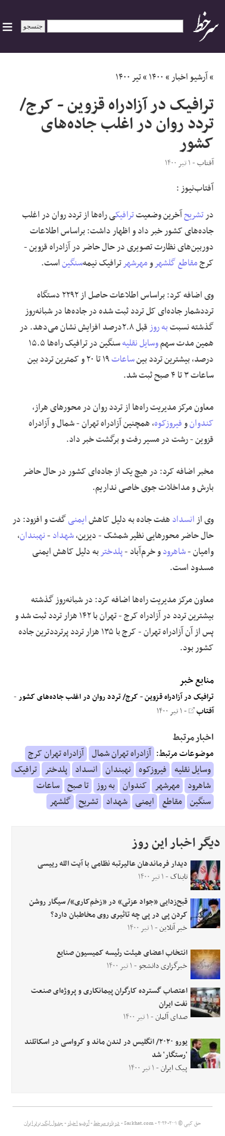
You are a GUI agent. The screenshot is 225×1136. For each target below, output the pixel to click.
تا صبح (78, 785)
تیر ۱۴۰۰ (128, 77)
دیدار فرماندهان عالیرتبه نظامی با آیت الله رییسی (113, 864)
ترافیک (124, 215)
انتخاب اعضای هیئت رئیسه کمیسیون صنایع (122, 953)
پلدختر (112, 551)
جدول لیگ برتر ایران (43, 1123)
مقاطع (187, 263)
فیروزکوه (168, 423)
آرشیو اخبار (189, 77)
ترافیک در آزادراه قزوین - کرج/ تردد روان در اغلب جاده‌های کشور (116, 697)
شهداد (63, 535)
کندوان (201, 423)
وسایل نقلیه (140, 343)
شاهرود (174, 551)
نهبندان (32, 535)
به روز (158, 327)
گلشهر (165, 263)
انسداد (183, 519)
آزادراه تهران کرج (56, 753)
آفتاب (201, 711)
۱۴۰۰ (156, 77)
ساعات (123, 359)
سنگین (72, 263)
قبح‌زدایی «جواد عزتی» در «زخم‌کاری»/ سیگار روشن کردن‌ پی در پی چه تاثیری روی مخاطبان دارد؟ (108, 908)
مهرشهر (135, 263)
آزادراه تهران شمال (121, 753)
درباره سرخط (106, 1123)
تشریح (194, 215)
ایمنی (77, 519)
